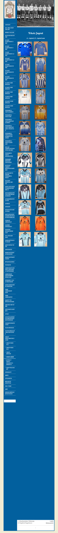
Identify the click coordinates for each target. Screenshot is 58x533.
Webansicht (49, 523)
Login (51, 521)
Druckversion (23, 521)
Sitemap (31, 521)
